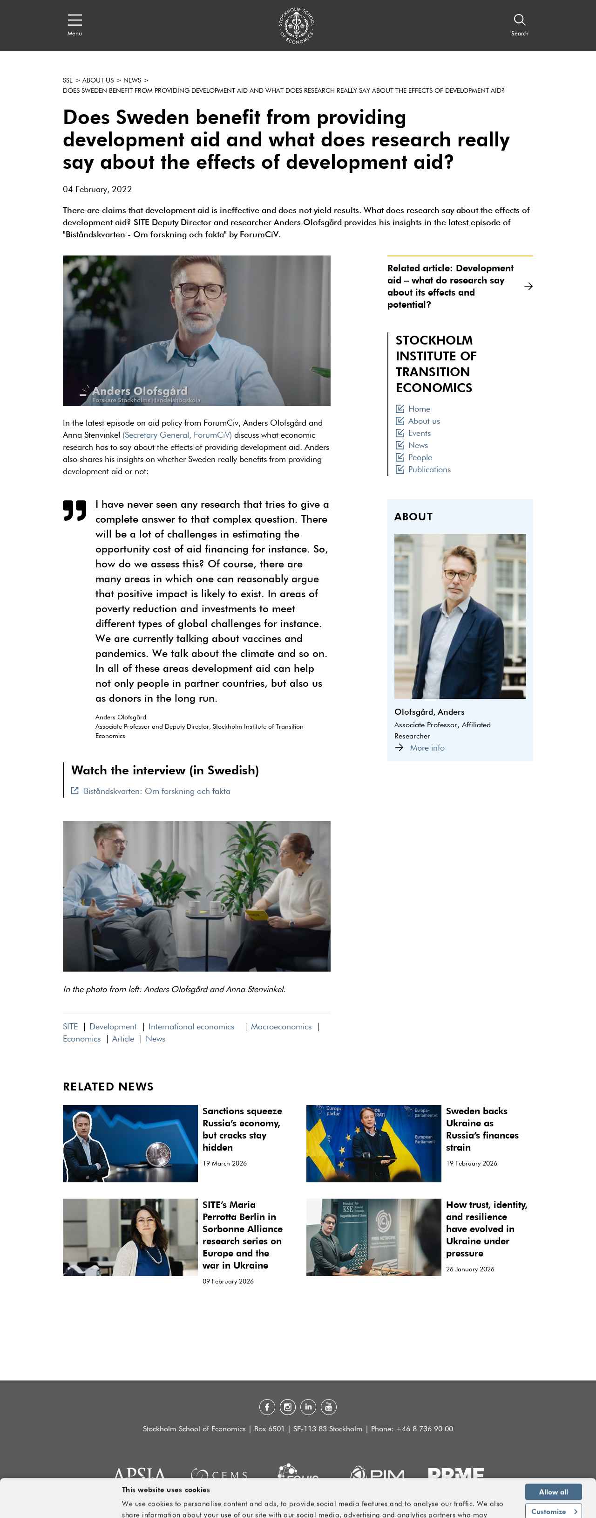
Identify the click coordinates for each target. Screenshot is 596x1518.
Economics (82, 1039)
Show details (484, 1506)
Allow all (553, 1460)
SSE (68, 80)
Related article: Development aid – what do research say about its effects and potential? (460, 286)
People (414, 458)
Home (413, 409)
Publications (423, 470)
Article (123, 1039)
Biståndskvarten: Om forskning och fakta (150, 791)
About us (98, 80)
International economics (194, 1027)
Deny (553, 1499)
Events (413, 433)
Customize (554, 1480)
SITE (70, 1027)
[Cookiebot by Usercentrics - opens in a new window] (60, 1505)
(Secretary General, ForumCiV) (177, 435)
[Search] (520, 25)
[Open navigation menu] (75, 25)
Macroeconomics (281, 1027)
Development (113, 1027)
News (132, 80)
